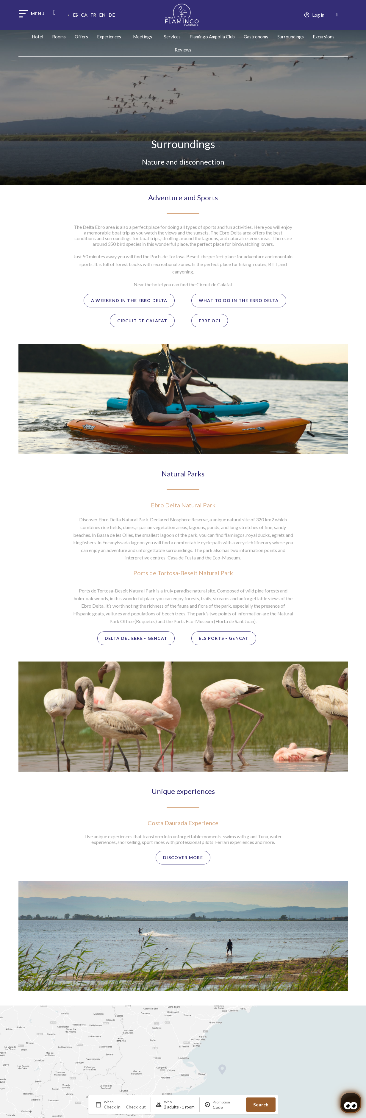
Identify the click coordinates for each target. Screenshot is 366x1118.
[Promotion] (227, 1107)
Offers (81, 36)
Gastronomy (256, 36)
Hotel (37, 36)
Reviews (183, 49)
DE (112, 15)
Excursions (323, 36)
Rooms (59, 36)
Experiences (110, 37)
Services (172, 36)
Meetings (144, 37)
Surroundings (290, 36)
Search (260, 1104)
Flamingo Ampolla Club (212, 36)
